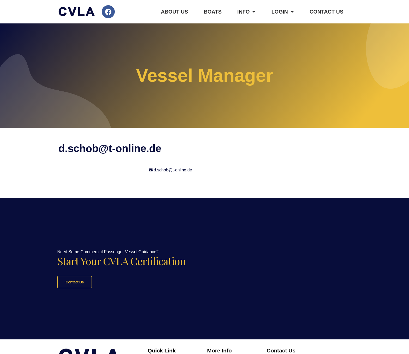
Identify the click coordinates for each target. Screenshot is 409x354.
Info (246, 12)
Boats (213, 12)
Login (282, 12)
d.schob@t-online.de (173, 170)
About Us (174, 12)
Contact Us (327, 12)
